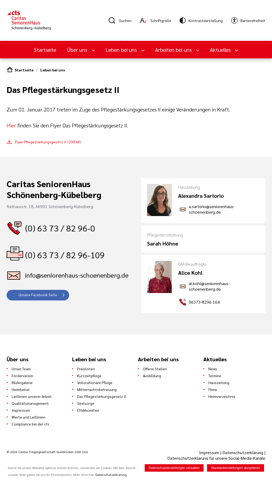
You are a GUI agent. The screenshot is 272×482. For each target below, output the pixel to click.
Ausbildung (152, 375)
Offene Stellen (155, 368)
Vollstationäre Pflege (94, 382)
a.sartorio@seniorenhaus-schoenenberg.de (212, 209)
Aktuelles (221, 49)
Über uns (78, 49)
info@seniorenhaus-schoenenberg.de (77, 275)
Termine (214, 375)
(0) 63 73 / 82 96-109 (65, 254)
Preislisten (86, 368)
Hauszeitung (218, 382)
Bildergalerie (22, 382)
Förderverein (22, 375)
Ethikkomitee (88, 410)
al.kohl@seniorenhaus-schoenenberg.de (209, 286)
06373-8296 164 (204, 302)
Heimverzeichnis (221, 396)
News (212, 368)
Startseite (45, 49)
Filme (212, 389)
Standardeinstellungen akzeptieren (235, 468)
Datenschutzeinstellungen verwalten (174, 468)
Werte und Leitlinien (28, 417)
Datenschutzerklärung (242, 452)
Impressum (21, 410)
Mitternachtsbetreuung (97, 389)
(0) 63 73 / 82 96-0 (60, 227)
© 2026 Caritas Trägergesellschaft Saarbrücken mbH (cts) (47, 452)
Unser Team (21, 368)
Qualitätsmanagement (30, 403)
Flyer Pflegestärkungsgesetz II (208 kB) (48, 141)
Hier (11, 125)
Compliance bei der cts (30, 423)
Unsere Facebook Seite (38, 294)
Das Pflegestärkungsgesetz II (101, 396)
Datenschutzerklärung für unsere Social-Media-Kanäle (216, 458)
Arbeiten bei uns (174, 49)
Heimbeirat (21, 389)
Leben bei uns (122, 49)
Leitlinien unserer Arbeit (32, 396)
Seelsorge (85, 403)
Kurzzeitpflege (89, 375)
